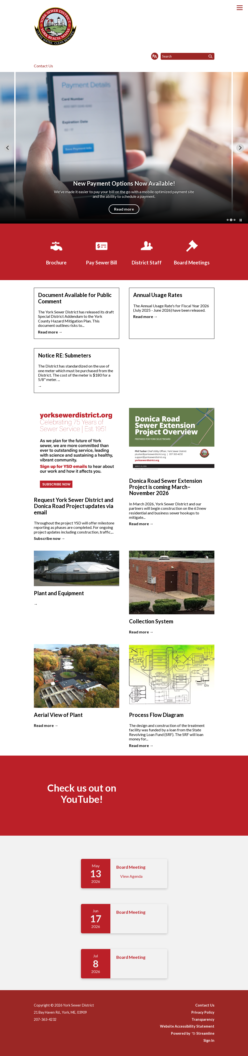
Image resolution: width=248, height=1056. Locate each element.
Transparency (203, 1019)
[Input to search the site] (187, 56)
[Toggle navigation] (239, 8)
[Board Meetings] (191, 251)
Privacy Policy (202, 1012)
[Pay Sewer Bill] (101, 251)
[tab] (228, 220)
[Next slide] (240, 148)
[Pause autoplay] (240, 220)
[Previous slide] (8, 148)
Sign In (208, 1040)
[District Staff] (146, 251)
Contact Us (43, 65)
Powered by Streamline (192, 1033)
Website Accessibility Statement (187, 1026)
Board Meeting (130, 867)
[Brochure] (56, 251)
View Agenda (131, 876)
